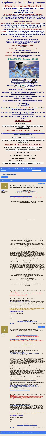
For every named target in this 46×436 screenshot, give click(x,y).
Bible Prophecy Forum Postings (20, 168)
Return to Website (4, 168)
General (13, 168)
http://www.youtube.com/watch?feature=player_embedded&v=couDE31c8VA (20, 389)
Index (9, 168)
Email (13, 323)
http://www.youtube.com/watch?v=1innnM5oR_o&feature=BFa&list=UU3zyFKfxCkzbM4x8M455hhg (25, 353)
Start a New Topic (4, 176)
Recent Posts (3, 170)
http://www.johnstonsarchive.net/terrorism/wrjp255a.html (23, 380)
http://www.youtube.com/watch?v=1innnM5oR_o (21, 196)
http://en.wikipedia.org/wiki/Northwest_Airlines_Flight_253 (23, 385)
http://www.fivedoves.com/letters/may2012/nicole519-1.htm (23, 339)
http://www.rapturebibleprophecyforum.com (27, 191)
